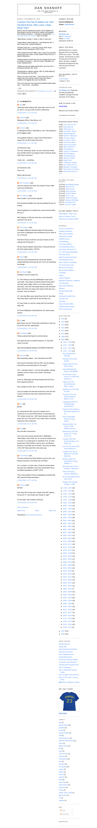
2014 (63, 322)
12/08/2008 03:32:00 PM (27, 424)
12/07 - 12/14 (67, 351)
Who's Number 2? (69, 147)
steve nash (62, 782)
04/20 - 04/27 (67, 583)
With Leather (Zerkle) (66, 234)
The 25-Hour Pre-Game (71, 169)
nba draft (62, 764)
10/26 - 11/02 (67, 503)
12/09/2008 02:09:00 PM (27, 502)
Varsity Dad (62, 646)
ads (60, 722)
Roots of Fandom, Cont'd (67, 216)
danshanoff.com (64, 738)
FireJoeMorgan (64, 241)
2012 (63, 328)
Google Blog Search (65, 657)
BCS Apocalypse (69, 153)
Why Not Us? (70, 187)
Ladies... (62, 275)
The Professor (24, 195)
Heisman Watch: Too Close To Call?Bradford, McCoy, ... (70, 426)
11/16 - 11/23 (67, 494)
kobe (60, 751)
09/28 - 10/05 (67, 514)
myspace (62, 756)
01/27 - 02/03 (67, 618)
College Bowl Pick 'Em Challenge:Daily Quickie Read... (70, 404)
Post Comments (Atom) (34, 515)
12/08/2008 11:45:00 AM (27, 223)
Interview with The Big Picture (69, 665)
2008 (63, 339)
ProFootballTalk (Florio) (66, 247)
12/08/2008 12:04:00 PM (27, 267)
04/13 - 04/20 (67, 586)
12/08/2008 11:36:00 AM (27, 163)
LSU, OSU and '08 (69, 124)
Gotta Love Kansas (69, 145)
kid (60, 748)
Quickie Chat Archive (66, 652)
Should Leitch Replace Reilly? (69, 219)
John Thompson (24, 183)
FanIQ (61, 293)
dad (60, 735)
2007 (63, 631)
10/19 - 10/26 (67, 505)
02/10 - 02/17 (67, 612)
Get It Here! (63, 713)
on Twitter (67, 38)
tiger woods (62, 795)
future (61, 743)
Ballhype (62, 288)
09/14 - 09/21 (67, 520)
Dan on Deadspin (64, 667)
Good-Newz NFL (70, 202)
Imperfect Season (71, 198)
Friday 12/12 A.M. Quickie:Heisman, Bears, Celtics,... (69, 384)
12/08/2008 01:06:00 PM (27, 316)
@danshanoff (69, 24)
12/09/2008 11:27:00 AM (27, 480)
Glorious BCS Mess (72, 200)
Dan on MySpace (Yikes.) (69, 682)
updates (61, 800)
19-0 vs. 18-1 (70, 195)
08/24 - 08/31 (67, 529)
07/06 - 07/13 (67, 550)
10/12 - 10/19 (67, 509)
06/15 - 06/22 (67, 559)
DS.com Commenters (66, 228)
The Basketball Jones (66, 260)
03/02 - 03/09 (67, 603)
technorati (62, 787)
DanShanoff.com (64, 644)
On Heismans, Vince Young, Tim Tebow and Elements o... (71, 377)
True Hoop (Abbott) (65, 244)
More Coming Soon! (65, 309)
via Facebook (66, 36)
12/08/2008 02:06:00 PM (27, 399)
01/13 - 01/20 (67, 624)
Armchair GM (63, 299)
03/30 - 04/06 (67, 592)
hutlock (21, 257)
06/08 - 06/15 (67, 562)
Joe (20, 320)
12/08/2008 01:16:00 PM (27, 328)
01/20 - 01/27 (67, 621)
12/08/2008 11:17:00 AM (27, 143)
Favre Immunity (71, 191)
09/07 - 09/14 (67, 523)
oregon (61, 769)
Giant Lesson (70, 189)
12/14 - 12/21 (67, 348)
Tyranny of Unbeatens (70, 151)
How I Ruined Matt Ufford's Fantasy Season (69, 419)
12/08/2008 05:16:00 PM (27, 451)
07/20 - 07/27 (67, 544)
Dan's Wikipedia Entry (66, 654)
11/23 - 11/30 (67, 491)
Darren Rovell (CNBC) (66, 304)
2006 (63, 634)
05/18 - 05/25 (67, 571)
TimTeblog (62, 273)
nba (60, 761)
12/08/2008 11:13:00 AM (27, 113)
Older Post (52, 510)
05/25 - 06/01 (67, 568)
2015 (63, 319)
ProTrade (62, 301)
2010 (63, 333)
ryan (20, 105)
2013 (63, 324)
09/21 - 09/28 (67, 517)
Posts (62, 810)
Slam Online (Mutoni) (66, 286)
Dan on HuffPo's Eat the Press (69, 675)
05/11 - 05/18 (67, 574)
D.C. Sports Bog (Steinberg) (68, 252)
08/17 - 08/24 (67, 532)
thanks (61, 790)
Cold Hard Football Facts (67, 296)
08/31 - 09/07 (67, 526)
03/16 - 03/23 (67, 597)
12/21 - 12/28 (67, 345)
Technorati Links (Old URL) (68, 662)
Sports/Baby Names (72, 184)
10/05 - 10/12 (67, 511)
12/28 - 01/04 (67, 342)
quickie (61, 774)
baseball (62, 728)
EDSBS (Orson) (64, 239)
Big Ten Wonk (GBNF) (66, 270)
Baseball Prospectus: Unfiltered (69, 280)
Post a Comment (22, 507)
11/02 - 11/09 (67, 500)
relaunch (62, 777)
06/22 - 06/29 (67, 556)
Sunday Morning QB (65, 291)
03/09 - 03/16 (67, 600)
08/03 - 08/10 (67, 538)
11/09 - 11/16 (67, 497)
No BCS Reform (71, 193)
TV (60, 798)
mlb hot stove (63, 753)
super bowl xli (63, 785)
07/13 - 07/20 (67, 547)
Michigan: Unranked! (70, 167)
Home (37, 510)
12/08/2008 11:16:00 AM (27, 123)
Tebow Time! (67, 160)
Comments (64, 814)
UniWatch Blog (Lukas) (66, 306)
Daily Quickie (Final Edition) (68, 649)
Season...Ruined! (69, 158)
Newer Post (21, 510)
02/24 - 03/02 (67, 606)
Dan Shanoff (49, 8)
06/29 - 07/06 (67, 553)
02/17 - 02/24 (67, 609)
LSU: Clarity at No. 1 (70, 165)
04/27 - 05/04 (67, 580)
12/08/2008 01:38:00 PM (27, 351)
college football (64, 733)
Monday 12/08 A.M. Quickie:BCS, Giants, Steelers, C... (70, 461)
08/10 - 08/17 (67, 535)
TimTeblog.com (64, 90)
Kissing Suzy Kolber (65, 236)
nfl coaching (63, 767)
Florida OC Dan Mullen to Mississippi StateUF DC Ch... (71, 411)
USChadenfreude (69, 156)
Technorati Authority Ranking (68, 659)
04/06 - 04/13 (67, 589)
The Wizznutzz (64, 283)
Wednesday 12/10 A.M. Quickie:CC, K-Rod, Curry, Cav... (70, 434)
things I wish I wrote (65, 792)
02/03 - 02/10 (67, 615)
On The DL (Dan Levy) (66, 265)
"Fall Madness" (68, 149)
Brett (20, 428)
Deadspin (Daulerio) (65, 231)
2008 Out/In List (68, 129)
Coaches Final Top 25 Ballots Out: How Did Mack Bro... (70, 454)
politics (61, 772)
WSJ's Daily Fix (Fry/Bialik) (68, 262)
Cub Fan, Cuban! (70, 204)
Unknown (22, 117)
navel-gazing (63, 759)
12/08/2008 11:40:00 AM (27, 191)
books (61, 730)
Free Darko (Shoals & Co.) (67, 249)
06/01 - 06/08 (67, 565)
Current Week (63, 79)
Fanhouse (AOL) (64, 254)
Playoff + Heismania (70, 136)
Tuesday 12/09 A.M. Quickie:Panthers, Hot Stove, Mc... (71, 441)
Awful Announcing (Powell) (68, 257)
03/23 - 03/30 (67, 595)
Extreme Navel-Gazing (66, 740)
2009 (63, 336)
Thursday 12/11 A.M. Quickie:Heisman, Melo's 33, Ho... (69, 397)
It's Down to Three (69, 140)
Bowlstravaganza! (69, 133)
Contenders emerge (70, 162)
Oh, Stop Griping (69, 138)
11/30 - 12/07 (67, 488)
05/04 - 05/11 (67, 577)
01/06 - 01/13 (67, 627)
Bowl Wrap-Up (68, 127)
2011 (63, 330)
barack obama (63, 725)
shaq (60, 779)
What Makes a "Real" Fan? (68, 214)
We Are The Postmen (66, 267)
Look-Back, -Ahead (69, 131)
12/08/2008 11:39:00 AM (27, 178)
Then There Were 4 (69, 142)
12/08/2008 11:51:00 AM (27, 252)
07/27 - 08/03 (67, 541)
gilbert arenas (63, 746)
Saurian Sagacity (64, 278)
